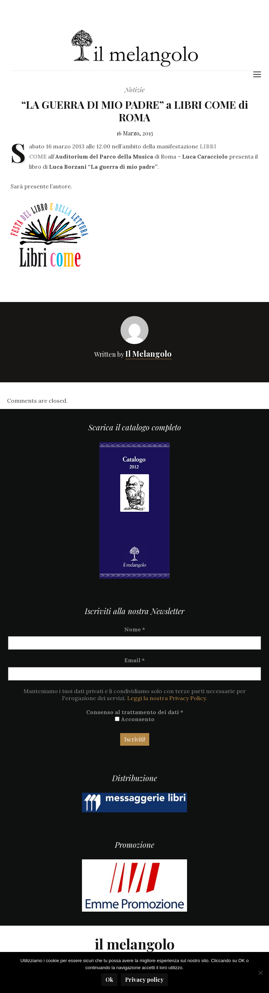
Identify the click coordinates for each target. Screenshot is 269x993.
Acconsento (134, 719)
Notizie (135, 90)
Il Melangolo (148, 353)
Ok (109, 979)
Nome (134, 629)
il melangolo (135, 943)
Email (134, 660)
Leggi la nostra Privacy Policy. (167, 698)
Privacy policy (144, 979)
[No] (260, 972)
